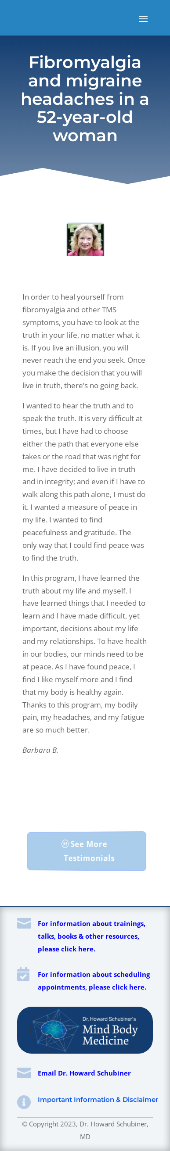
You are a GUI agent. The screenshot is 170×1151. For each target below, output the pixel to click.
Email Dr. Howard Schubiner (84, 1073)
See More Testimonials (88, 851)
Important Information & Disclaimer (98, 1099)
